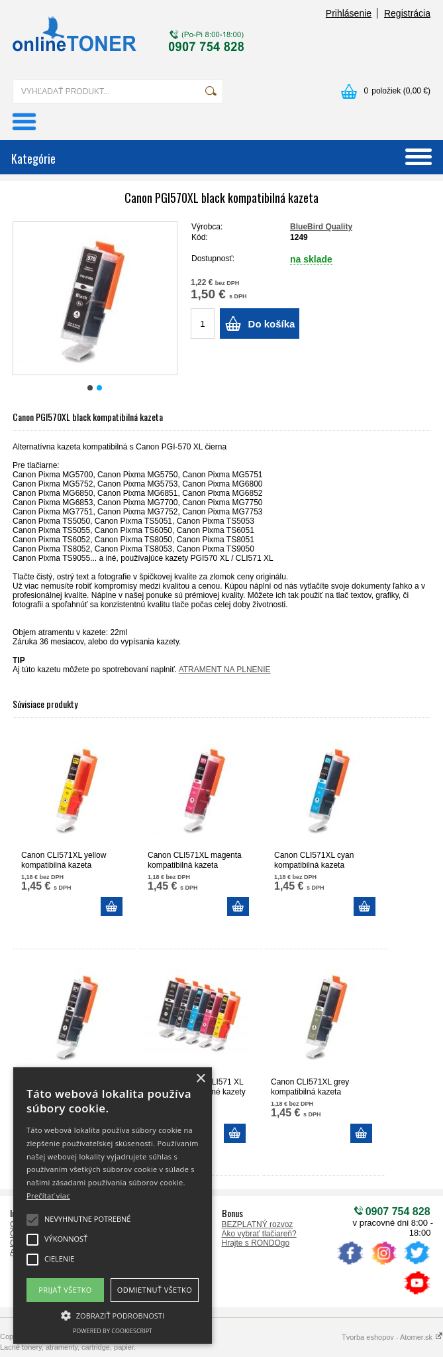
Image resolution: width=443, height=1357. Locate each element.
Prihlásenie (348, 13)
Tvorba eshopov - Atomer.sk (392, 1337)
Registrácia (407, 13)
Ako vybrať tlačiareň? (259, 1233)
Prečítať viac (48, 1196)
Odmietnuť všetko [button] (154, 1290)
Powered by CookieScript (112, 1331)
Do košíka (271, 323)
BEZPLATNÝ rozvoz (257, 1224)
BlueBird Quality (321, 226)
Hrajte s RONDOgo (256, 1243)
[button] (112, 1315)
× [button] (200, 1079)
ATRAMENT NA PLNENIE (225, 669)
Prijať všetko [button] (65, 1290)
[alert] (112, 1205)
